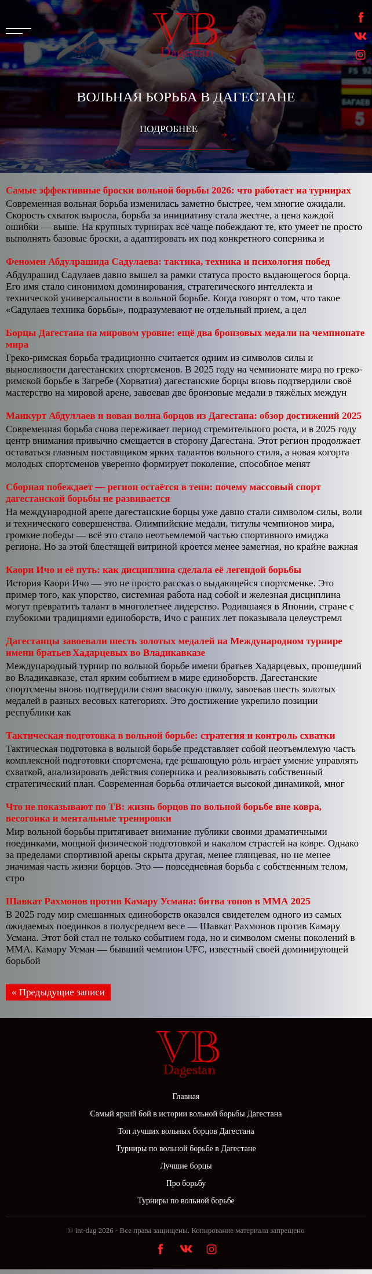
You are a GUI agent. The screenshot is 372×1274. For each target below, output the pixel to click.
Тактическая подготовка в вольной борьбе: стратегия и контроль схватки (170, 735)
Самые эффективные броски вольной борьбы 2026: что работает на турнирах (178, 190)
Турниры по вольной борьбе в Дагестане (186, 1148)
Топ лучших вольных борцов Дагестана (186, 1131)
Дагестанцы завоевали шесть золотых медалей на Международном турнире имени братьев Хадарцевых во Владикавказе (174, 647)
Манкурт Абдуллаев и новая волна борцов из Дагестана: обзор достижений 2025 (184, 415)
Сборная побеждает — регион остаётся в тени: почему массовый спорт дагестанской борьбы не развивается (163, 492)
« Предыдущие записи (58, 992)
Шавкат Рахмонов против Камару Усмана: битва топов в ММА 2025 (158, 901)
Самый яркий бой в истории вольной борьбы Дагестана (186, 1113)
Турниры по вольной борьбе (186, 1200)
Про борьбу (186, 1183)
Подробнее (169, 128)
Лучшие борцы (185, 1166)
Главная (186, 1096)
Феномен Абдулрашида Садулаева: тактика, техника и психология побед (168, 261)
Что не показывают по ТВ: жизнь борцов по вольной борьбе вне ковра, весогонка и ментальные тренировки (164, 812)
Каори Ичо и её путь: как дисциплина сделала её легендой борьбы (153, 569)
